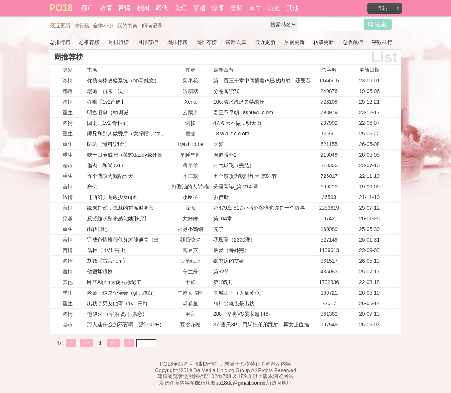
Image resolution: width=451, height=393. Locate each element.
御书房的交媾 (228, 261)
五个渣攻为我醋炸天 (110, 176)
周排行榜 (177, 42)
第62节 (221, 271)
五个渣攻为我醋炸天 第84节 (245, 176)
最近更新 (60, 26)
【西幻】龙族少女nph (112, 197)
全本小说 (103, 26)
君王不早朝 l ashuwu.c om (243, 112)
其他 (292, 7)
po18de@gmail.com (238, 383)
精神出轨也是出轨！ (236, 303)
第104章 (222, 218)
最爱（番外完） (231, 250)
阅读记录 (152, 26)
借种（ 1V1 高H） (107, 250)
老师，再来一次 (105, 91)
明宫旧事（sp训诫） (110, 112)
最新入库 (235, 42)
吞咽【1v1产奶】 (106, 102)
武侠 (162, 7)
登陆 (382, 8)
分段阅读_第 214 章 (235, 187)
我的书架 (127, 26)
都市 (87, 7)
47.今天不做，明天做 (237, 123)
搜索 (378, 24)
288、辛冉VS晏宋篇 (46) (241, 314)
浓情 (106, 7)
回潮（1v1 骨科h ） (109, 123)
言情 (124, 7)
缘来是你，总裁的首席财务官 (120, 208)
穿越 (199, 7)
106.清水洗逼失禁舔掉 (238, 102)
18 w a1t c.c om (231, 133)
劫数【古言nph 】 (107, 261)
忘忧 (92, 187)
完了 (218, 229)
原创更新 (294, 42)
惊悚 (218, 7)
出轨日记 (97, 229)
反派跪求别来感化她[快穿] (116, 218)
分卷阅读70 (226, 91)
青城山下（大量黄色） (239, 293)
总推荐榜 (89, 42)
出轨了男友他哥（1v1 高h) (117, 303)
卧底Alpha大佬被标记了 (114, 282)
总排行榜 (60, 42)
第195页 (222, 282)
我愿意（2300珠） (234, 240)
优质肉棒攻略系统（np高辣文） (123, 80)
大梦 (218, 144)
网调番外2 (225, 155)
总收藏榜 (353, 42)
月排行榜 (118, 42)
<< (86, 343)
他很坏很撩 (100, 271)
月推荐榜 (148, 42)
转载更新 (323, 42)
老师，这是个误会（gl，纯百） (122, 293)
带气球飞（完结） (233, 165)
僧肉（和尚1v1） (106, 165)
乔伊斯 (221, 197)
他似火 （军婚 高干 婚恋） (117, 314)
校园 (143, 7)
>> (113, 343)
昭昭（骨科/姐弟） (108, 144)
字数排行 (382, 42)
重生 (255, 7)
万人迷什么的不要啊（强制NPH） (126, 325)
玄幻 (180, 7)
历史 (274, 7)
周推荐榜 (206, 42)
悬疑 (236, 7)
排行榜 (81, 26)
